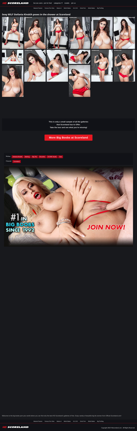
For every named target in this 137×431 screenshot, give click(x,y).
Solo (60, 157)
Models (66, 3)
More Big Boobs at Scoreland (68, 137)
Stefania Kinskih (17, 157)
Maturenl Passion (37, 8)
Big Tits (34, 157)
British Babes (91, 8)
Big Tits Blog (100, 8)
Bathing (27, 157)
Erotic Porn (83, 8)
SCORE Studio (52, 157)
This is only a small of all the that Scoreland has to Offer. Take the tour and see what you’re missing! (68, 124)
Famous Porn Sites (49, 8)
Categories (58, 3)
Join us (73, 3)
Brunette (42, 157)
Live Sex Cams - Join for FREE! (42, 3)
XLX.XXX (75, 8)
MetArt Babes (67, 8)
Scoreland (17, 161)
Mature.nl (59, 8)
